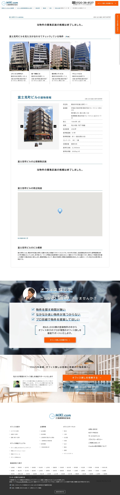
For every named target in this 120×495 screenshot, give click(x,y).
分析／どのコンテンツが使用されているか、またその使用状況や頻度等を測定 (32, 485)
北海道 (13, 469)
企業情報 (46, 429)
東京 (72, 434)
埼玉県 (83, 469)
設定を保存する (60, 491)
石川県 (27, 473)
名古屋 (73, 440)
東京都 (97, 469)
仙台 (72, 446)
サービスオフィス (98, 436)
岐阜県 (55, 473)
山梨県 (41, 473)
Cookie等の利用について (25, 481)
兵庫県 (104, 473)
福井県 (34, 473)
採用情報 (47, 446)
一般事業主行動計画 (50, 443)
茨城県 (62, 469)
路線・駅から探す (15, 440)
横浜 (72, 450)
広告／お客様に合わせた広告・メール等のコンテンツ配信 (26, 488)
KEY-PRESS (98, 433)
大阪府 (97, 473)
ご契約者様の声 (49, 450)
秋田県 (41, 469)
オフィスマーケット (75, 429)
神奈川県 (104, 469)
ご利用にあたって (98, 442)
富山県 (20, 473)
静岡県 (62, 473)
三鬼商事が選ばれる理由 (51, 440)
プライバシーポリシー (100, 439)
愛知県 (69, 473)
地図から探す (14, 437)
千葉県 (90, 469)
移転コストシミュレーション (18, 453)
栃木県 (69, 469)
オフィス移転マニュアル (16, 446)
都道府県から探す (15, 465)
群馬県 (76, 469)
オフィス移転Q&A (16, 460)
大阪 (72, 437)
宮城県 (34, 469)
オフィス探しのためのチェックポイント (21, 450)
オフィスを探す (14, 429)
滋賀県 (83, 473)
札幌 (72, 443)
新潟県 (13, 473)
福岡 (72, 453)
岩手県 (27, 469)
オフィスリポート (75, 456)
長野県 (48, 473)
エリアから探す (15, 434)
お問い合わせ (97, 429)
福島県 (55, 469)
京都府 (90, 473)
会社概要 (47, 434)
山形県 (48, 469)
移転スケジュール (15, 456)
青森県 (20, 469)
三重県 (76, 473)
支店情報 (47, 437)
